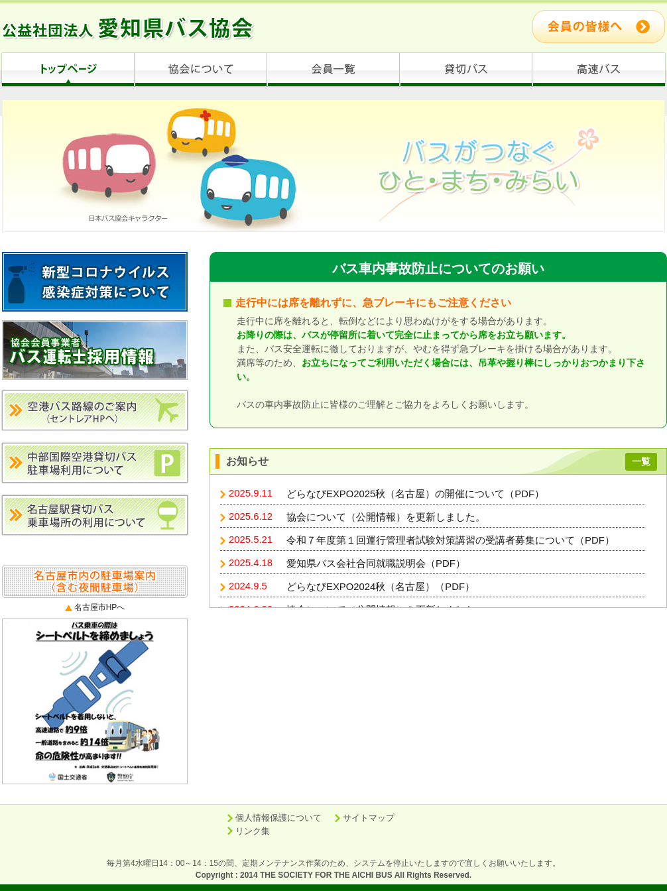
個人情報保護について (278, 818)
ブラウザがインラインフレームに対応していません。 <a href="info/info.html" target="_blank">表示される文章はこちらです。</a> (438, 541)
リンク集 (252, 831)
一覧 (641, 461)
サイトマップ (368, 818)
